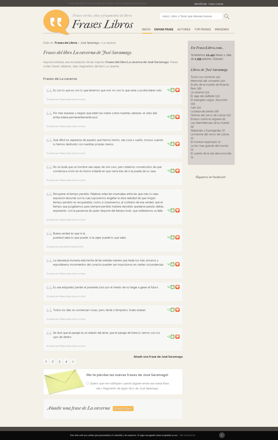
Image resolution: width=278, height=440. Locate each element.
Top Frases (202, 29)
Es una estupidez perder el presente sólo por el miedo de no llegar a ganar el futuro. (106, 287)
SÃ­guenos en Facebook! (210, 177)
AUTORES (184, 29)
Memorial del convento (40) (208, 80)
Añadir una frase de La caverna (78, 408)
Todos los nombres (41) (205, 77)
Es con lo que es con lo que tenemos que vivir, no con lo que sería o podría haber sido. (107, 90)
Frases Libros (102, 24)
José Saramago (89, 42)
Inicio (146, 29)
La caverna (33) (200, 92)
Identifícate (200, 3)
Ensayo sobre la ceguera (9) (208, 119)
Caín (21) (196, 107)
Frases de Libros (66, 42)
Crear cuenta (216, 3)
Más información (187, 435)
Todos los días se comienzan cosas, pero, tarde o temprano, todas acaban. (99, 310)
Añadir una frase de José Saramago (158, 356)
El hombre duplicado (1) (206, 141)
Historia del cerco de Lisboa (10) (211, 115)
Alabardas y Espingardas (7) (208, 130)
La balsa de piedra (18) (205, 111)
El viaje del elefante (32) (205, 96)
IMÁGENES (222, 29)
